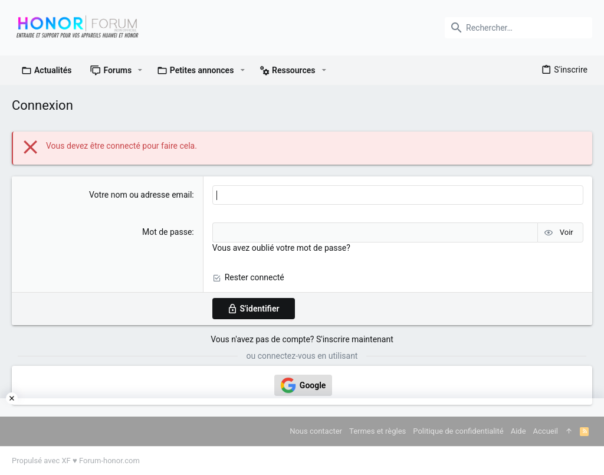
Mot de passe (167, 232)
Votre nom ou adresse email (140, 194)
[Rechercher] (518, 27)
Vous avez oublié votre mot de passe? (281, 248)
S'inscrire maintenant (354, 339)
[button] (140, 70)
